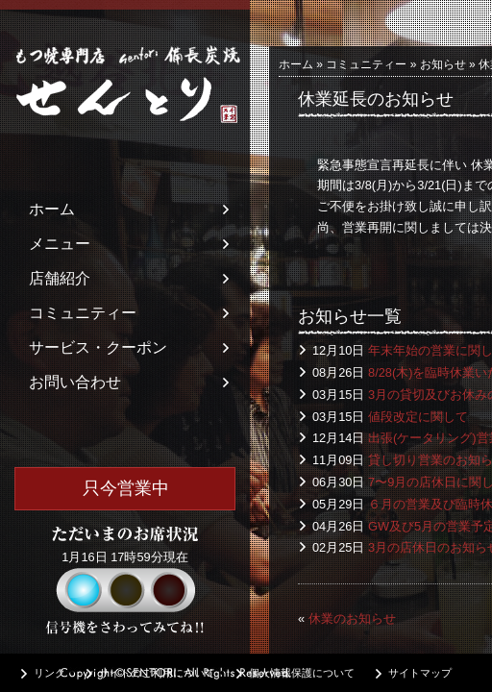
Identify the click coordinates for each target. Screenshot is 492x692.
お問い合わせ (75, 382)
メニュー (59, 243)
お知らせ (443, 64)
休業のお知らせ (352, 618)
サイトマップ (420, 673)
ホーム (52, 209)
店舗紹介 (59, 278)
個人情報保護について (302, 673)
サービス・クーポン (98, 347)
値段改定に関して (418, 416)
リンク (49, 673)
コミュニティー (82, 313)
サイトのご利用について (157, 673)
